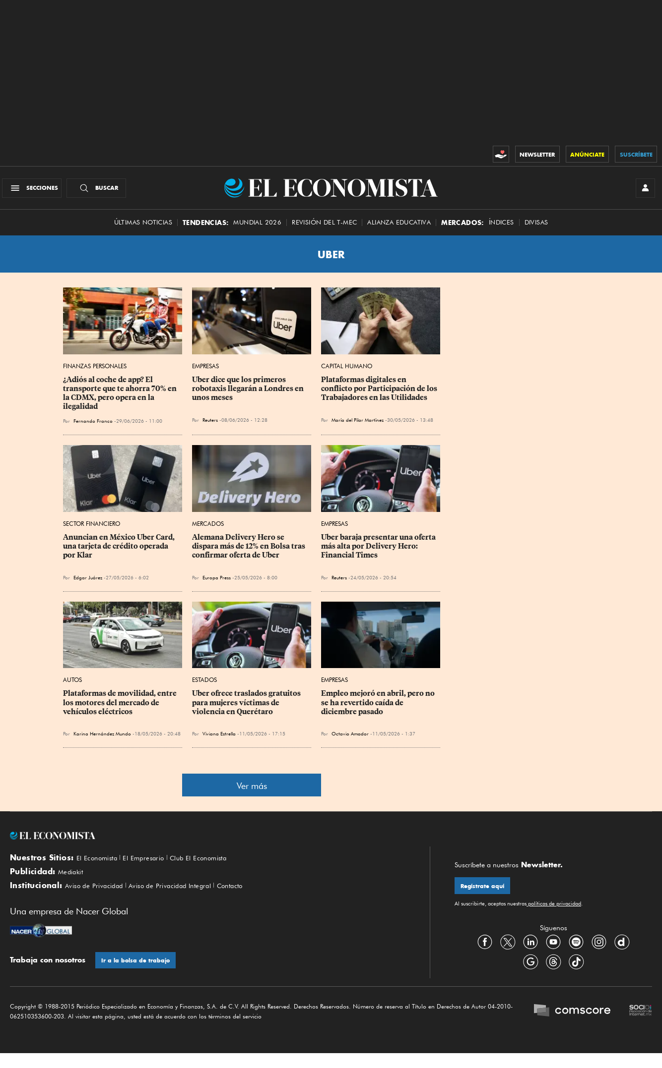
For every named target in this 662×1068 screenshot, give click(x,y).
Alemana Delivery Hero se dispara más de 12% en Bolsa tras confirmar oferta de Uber (249, 553)
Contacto (259, 898)
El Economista (100, 864)
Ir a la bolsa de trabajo (138, 974)
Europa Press (216, 584)
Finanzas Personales (95, 373)
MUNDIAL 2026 (257, 229)
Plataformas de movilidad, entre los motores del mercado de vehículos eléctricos (120, 709)
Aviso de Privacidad (99, 898)
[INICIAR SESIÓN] (642, 191)
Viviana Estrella (219, 740)
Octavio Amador (350, 740)
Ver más (252, 792)
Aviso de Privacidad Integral (188, 898)
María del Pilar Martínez (357, 427)
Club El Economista (218, 864)
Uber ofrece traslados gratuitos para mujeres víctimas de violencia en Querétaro (247, 709)
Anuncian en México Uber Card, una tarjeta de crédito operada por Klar (119, 553)
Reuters (210, 427)
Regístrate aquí (485, 894)
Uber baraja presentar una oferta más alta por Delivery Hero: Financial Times (379, 553)
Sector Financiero (91, 530)
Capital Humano (346, 373)
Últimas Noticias (143, 229)
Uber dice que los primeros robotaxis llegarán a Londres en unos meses (248, 395)
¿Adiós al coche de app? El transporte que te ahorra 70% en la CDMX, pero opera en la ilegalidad (120, 400)
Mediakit (73, 881)
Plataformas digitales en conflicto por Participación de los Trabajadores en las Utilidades (380, 395)
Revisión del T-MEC (324, 229)
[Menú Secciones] (36, 191)
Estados (204, 686)
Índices (501, 229)
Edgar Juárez (87, 584)
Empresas (205, 373)
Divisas (536, 229)
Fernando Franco (93, 428)
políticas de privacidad (554, 912)
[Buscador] (101, 191)
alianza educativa (399, 229)
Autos (72, 686)
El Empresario (155, 864)
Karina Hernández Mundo (102, 740)
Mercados (208, 530)
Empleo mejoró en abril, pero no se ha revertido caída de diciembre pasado (378, 709)
